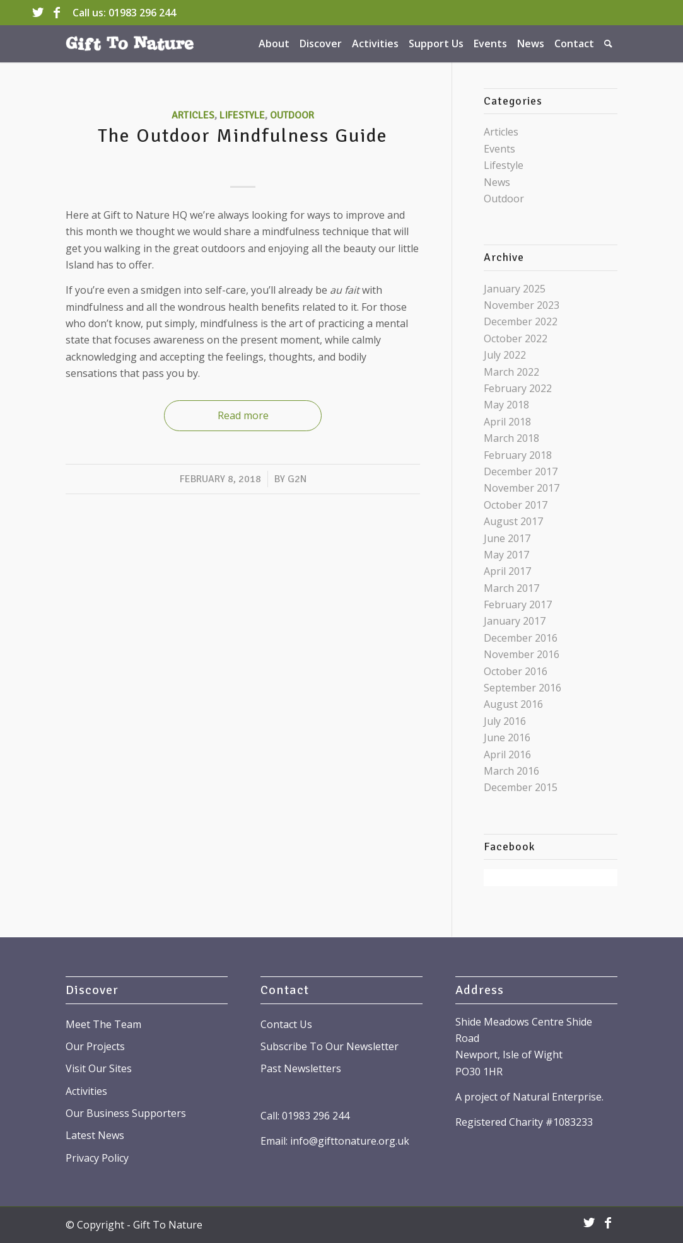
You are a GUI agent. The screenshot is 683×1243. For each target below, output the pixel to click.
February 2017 (518, 604)
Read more (243, 415)
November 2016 (521, 654)
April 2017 (507, 571)
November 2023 (521, 305)
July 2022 (505, 355)
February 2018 (518, 455)
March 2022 (511, 372)
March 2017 (511, 588)
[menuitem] (274, 43)
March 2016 (511, 771)
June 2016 (507, 737)
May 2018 (506, 405)
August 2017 (513, 521)
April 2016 (507, 754)
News (497, 182)
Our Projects (95, 1046)
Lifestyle (242, 115)
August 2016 (513, 704)
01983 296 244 (142, 13)
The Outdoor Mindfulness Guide (243, 135)
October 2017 (515, 505)
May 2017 (506, 555)
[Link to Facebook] (56, 12)
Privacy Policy (97, 1158)
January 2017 (515, 621)
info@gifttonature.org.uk (349, 1141)
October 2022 (515, 338)
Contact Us (286, 1024)
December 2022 (520, 321)
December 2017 (520, 471)
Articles (193, 115)
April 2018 (507, 422)
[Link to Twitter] (37, 12)
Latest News (95, 1135)
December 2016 (520, 638)
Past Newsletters (300, 1068)
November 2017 (521, 488)
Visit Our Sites (99, 1068)
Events (499, 149)
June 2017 (507, 538)
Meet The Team (103, 1024)
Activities (86, 1091)
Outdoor (292, 115)
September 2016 (522, 688)
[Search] (608, 43)
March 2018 (511, 438)
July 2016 (505, 721)
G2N (297, 479)
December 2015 (520, 787)
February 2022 (518, 388)
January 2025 (515, 289)
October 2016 (515, 671)
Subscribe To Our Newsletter (329, 1046)
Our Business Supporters (126, 1113)
